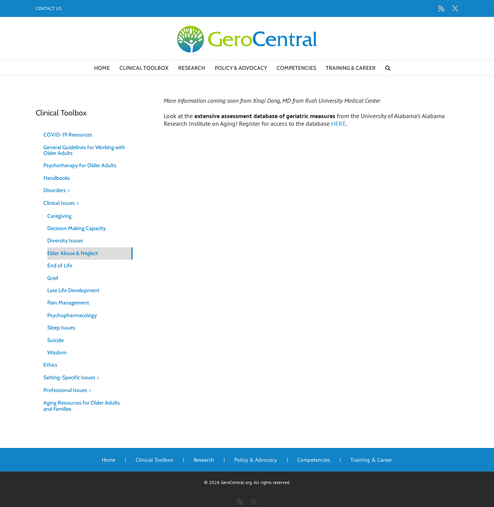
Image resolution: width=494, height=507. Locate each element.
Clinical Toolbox (154, 459)
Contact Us (48, 8)
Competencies (313, 459)
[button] (387, 68)
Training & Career (371, 459)
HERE (338, 123)
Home (108, 459)
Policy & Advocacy (255, 459)
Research (204, 459)
